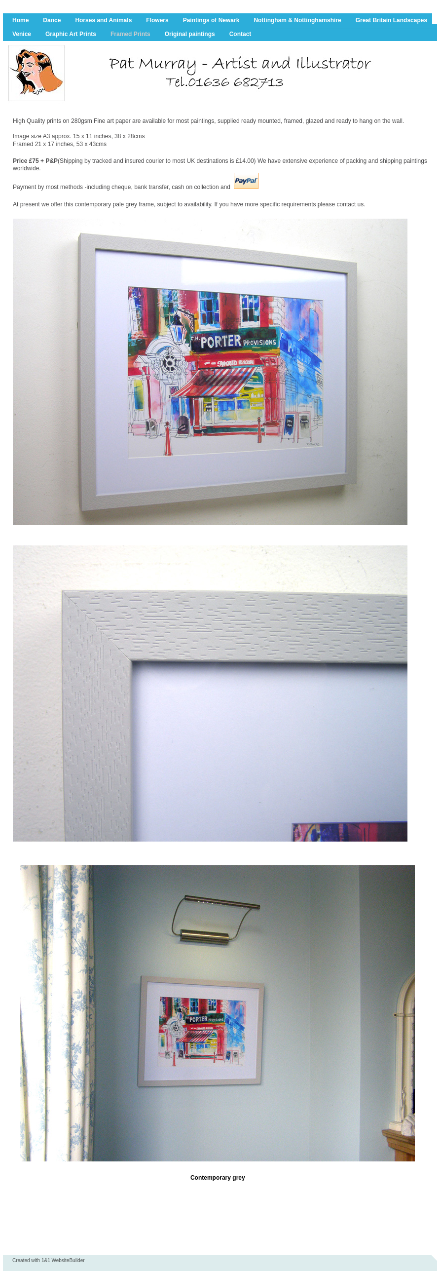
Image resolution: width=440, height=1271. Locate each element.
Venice (21, 34)
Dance (52, 20)
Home (20, 20)
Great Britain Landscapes (391, 20)
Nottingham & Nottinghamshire (297, 20)
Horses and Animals (103, 20)
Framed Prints (130, 34)
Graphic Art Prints (70, 34)
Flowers (157, 20)
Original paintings (190, 34)
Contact (240, 34)
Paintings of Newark (211, 20)
